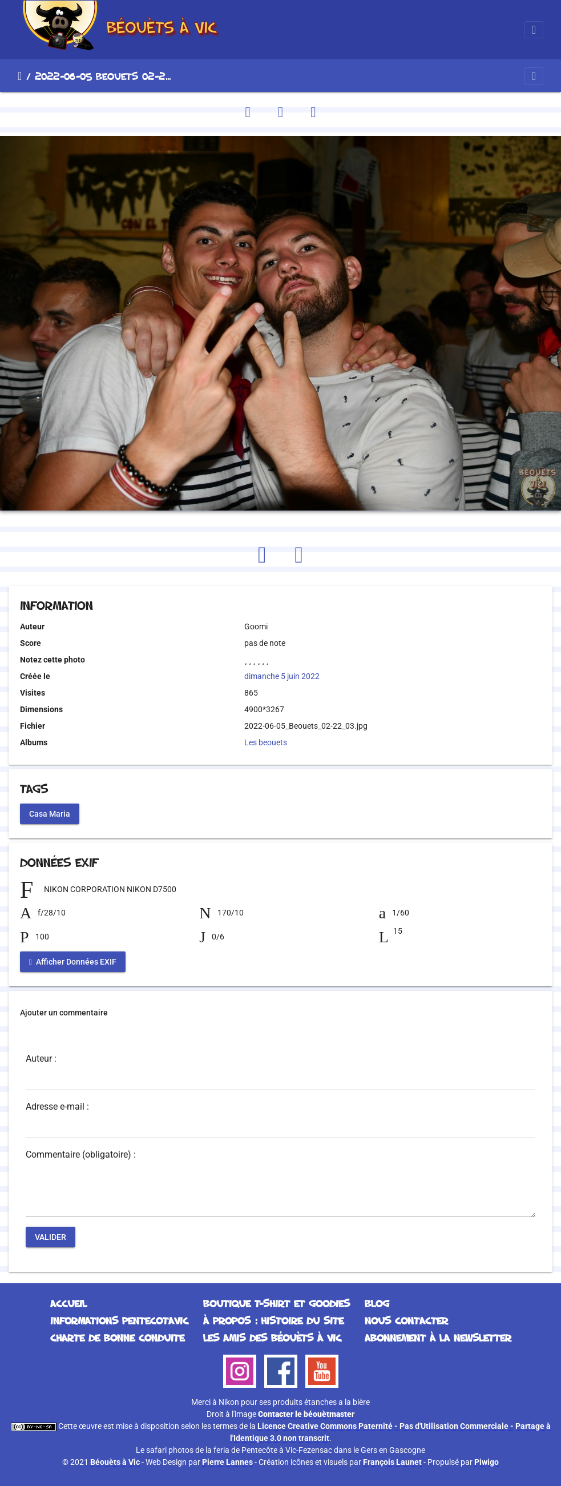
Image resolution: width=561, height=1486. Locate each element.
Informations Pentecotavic (119, 1320)
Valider (50, 1237)
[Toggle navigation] (533, 29)
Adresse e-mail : (57, 1106)
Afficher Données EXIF (72, 961)
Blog (377, 1303)
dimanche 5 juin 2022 (282, 676)
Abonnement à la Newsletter (438, 1337)
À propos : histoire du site (273, 1320)
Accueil (20, 76)
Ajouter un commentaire (64, 1012)
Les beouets (265, 742)
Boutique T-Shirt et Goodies (276, 1303)
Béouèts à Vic (115, 1462)
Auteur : (41, 1058)
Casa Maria (49, 813)
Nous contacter (406, 1320)
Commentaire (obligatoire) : (81, 1154)
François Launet (392, 1462)
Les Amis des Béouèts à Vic (272, 1337)
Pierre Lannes (227, 1462)
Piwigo (486, 1462)
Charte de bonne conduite (117, 1337)
